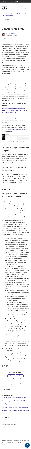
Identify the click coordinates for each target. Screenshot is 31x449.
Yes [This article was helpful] (11, 375)
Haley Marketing (5, 13)
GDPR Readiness (24, 440)
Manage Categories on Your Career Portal (13, 401)
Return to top (6, 389)
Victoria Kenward (10, 33)
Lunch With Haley (16, 1)
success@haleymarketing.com (10, 118)
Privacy (4, 440)
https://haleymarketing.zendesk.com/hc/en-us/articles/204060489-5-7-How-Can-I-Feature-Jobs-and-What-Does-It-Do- (14, 110)
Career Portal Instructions (17, 13)
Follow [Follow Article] (4, 38)
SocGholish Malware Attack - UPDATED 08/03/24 (15, 410)
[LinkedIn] (7, 366)
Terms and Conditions (13, 440)
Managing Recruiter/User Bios (10, 404)
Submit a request (22, 384)
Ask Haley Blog (7, 3)
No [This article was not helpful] (19, 375)
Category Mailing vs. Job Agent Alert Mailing (14, 397)
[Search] (16, 19)
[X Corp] (4, 366)
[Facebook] (2, 366)
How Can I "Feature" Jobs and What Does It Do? (15, 407)
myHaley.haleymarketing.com (15, 129)
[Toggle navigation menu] (22, 8)
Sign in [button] (26, 8)
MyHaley (5, 1)
